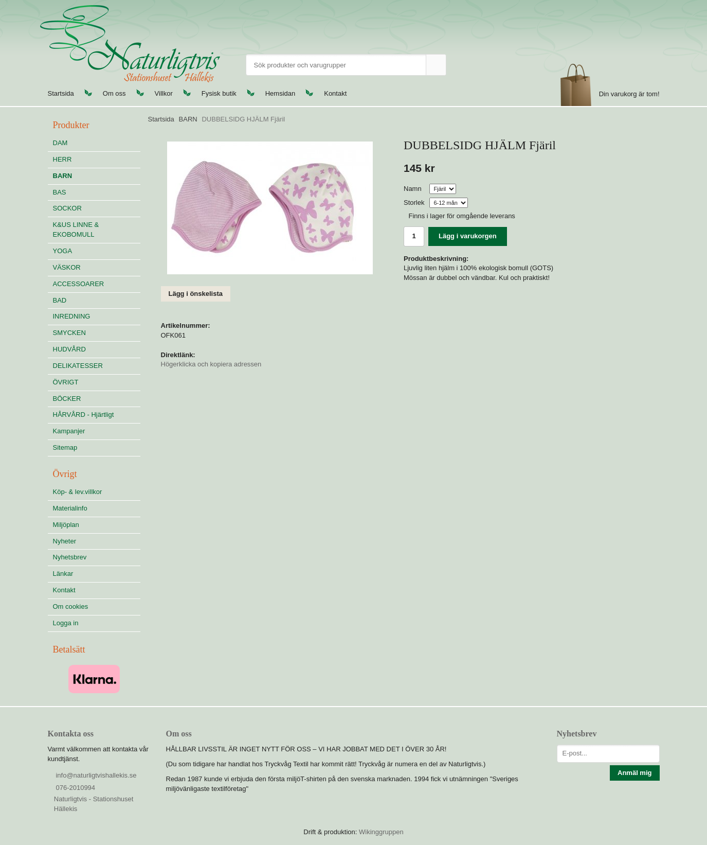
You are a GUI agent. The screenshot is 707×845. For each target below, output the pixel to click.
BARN (62, 176)
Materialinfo (70, 508)
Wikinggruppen (381, 832)
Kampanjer (69, 431)
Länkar (63, 573)
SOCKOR (67, 208)
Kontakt (335, 93)
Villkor (164, 93)
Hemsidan (280, 93)
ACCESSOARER (78, 284)
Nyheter (65, 541)
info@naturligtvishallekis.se (96, 775)
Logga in (66, 623)
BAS (59, 192)
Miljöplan (66, 525)
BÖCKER (67, 398)
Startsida (61, 93)
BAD (60, 300)
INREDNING (96, 316)
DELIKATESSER (96, 365)
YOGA (62, 251)
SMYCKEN (96, 333)
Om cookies (70, 606)
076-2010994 (75, 787)
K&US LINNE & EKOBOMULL (76, 229)
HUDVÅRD (96, 349)
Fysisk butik (219, 93)
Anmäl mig (634, 773)
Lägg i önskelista (196, 293)
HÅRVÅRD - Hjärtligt (83, 414)
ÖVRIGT (66, 382)
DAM (60, 143)
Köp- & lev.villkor (77, 492)
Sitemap (65, 447)
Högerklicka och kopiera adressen (211, 364)
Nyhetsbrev (70, 557)
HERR (62, 159)
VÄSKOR (67, 267)
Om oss (114, 93)
